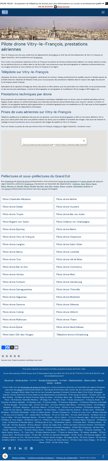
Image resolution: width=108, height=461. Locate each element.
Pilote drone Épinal (12, 327)
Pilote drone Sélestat (67, 304)
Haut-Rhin (49, 186)
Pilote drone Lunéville (67, 251)
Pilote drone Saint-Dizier (69, 244)
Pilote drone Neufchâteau (70, 327)
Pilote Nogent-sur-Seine (16, 221)
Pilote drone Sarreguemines (17, 289)
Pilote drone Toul (12, 259)
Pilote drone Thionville (68, 289)
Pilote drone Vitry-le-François (19, 236)
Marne (57, 126)
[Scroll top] (103, 456)
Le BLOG (58, 383)
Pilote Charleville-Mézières (17, 199)
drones (44, 189)
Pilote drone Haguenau (15, 297)
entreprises (9, 181)
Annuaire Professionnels (48, 380)
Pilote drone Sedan (13, 206)
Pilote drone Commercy (69, 267)
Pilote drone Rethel (66, 199)
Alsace (62, 186)
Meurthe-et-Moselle (15, 186)
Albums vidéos (90, 380)
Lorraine (69, 186)
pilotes (7, 189)
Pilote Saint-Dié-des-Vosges (18, 334)
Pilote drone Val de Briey (69, 259)
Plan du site (9, 380)
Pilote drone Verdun (13, 274)
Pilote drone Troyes (13, 214)
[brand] (5, 12)
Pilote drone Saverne (14, 304)
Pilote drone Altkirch (67, 312)
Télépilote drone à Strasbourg (72, 334)
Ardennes (76, 184)
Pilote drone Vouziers (67, 206)
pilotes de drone (23, 181)
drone (98, 181)
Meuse (26, 186)
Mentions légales (18, 458)
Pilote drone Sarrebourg (69, 282)
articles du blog (21, 380)
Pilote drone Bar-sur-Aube (70, 214)
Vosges (56, 186)
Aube (83, 184)
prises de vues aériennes (68, 181)
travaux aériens (86, 181)
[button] (54, 149)
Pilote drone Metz (65, 274)
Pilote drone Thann (66, 319)
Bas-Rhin (40, 186)
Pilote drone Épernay (14, 229)
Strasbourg (37, 57)
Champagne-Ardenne (81, 186)
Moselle (33, 186)
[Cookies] (5, 456)
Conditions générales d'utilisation (41, 458)
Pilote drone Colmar (13, 312)
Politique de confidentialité (66, 458)
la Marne (54, 55)
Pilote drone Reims (66, 229)
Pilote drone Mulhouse (14, 319)
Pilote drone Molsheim (68, 297)
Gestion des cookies (88, 458)
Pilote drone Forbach (14, 282)
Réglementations (75, 380)
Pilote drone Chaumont (68, 236)
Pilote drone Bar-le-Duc (15, 267)
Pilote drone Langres (14, 244)
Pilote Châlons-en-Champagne (73, 221)
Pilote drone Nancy (13, 251)
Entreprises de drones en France (33, 387)
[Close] (84, 141)
